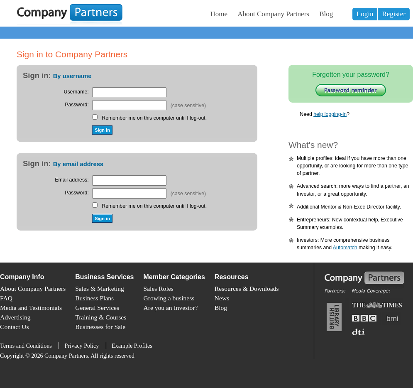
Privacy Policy (81, 345)
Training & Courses (100, 317)
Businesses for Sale (100, 326)
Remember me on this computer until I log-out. (154, 118)
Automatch (345, 247)
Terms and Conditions (26, 345)
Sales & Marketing (99, 288)
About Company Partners (273, 14)
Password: (76, 105)
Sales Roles (159, 288)
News (222, 298)
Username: (76, 92)
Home (219, 14)
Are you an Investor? (171, 307)
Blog (326, 14)
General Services (97, 307)
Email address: (71, 180)
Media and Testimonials (31, 307)
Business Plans (94, 298)
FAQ (6, 298)
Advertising (15, 317)
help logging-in (330, 114)
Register (394, 14)
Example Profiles (132, 345)
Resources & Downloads (247, 288)
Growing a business (169, 298)
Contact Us (14, 326)
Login (365, 14)
